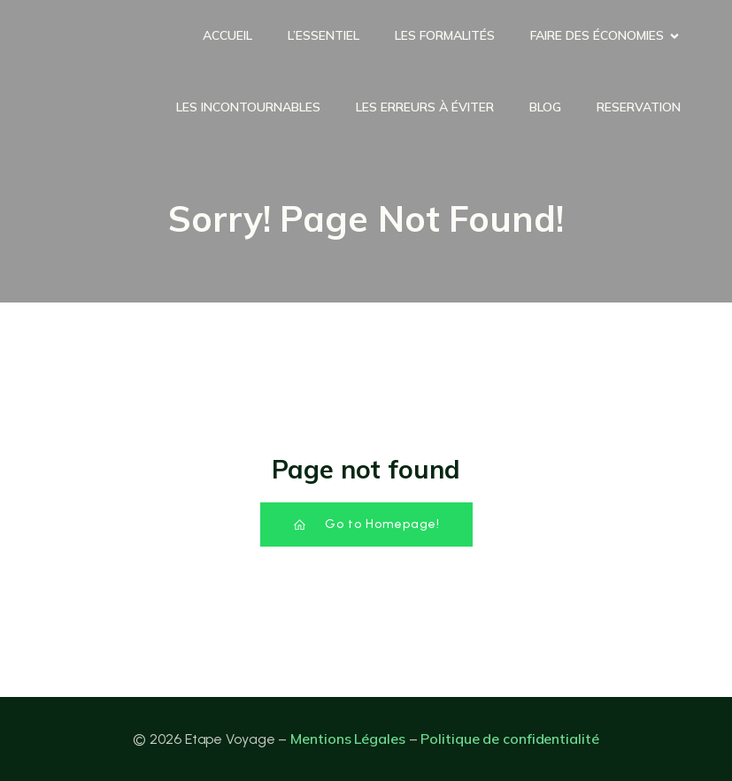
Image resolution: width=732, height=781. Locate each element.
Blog (545, 107)
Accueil (227, 35)
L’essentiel (323, 35)
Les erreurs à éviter (425, 107)
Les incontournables (248, 107)
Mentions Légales (347, 738)
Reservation (639, 107)
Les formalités (445, 35)
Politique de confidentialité (509, 738)
